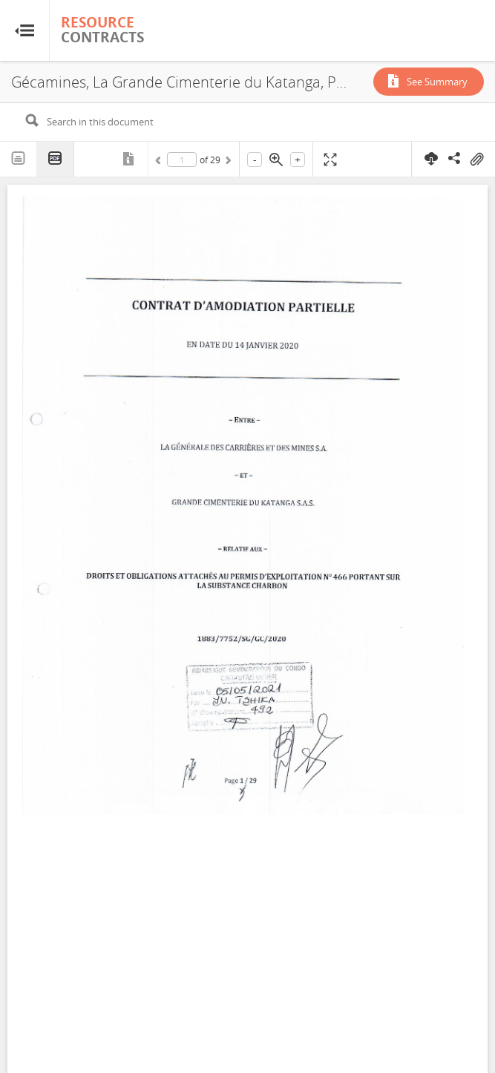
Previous (160, 162)
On (476, 159)
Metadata (129, 159)
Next (227, 162)
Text (18, 159)
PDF (55, 159)
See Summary (437, 81)
